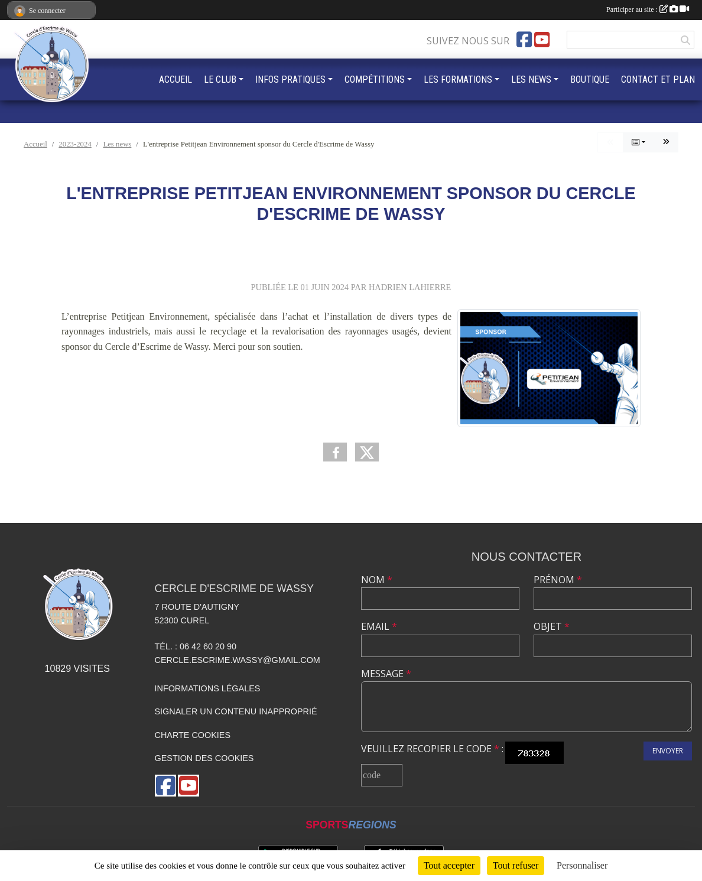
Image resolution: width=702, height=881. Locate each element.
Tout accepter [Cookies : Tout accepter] (449, 865)
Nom (376, 579)
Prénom (558, 579)
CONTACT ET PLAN (658, 79)
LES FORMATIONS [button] (458, 79)
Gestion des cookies (204, 758)
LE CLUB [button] (220, 79)
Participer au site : (647, 9)
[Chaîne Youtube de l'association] (542, 39)
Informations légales (208, 688)
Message (386, 673)
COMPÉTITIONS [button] (374, 79)
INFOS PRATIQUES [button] (290, 79)
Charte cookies (192, 735)
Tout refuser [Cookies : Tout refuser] (516, 865)
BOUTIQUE (589, 79)
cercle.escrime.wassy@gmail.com (237, 660)
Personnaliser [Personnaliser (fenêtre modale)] (582, 865)
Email (379, 626)
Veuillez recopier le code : (432, 748)
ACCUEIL (175, 79)
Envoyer (667, 751)
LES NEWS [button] (531, 79)
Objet (552, 626)
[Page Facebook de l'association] (524, 39)
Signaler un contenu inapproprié (236, 711)
